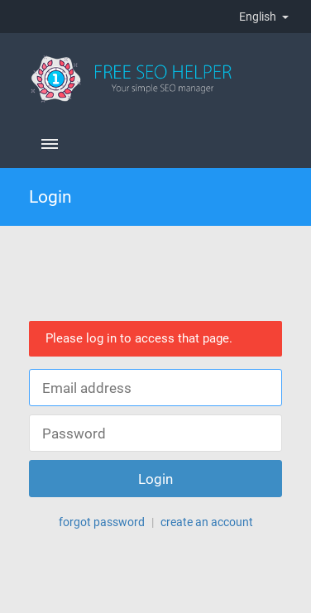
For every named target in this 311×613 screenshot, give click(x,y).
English (264, 16)
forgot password (102, 522)
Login (156, 479)
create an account (206, 522)
